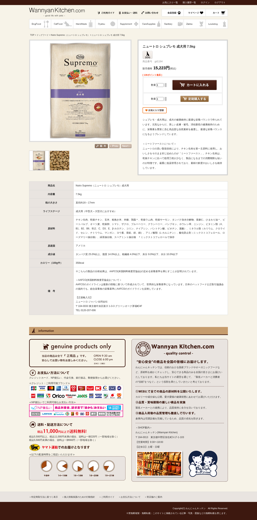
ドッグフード (43, 35)
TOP (32, 35)
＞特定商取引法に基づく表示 (43, 497)
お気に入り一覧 (170, 2)
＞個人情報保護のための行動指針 (78, 497)
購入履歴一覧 (189, 2)
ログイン (205, 2)
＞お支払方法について (129, 497)
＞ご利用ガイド (106, 497)
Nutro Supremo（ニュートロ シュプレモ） (70, 35)
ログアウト (219, 2)
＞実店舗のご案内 (153, 497)
